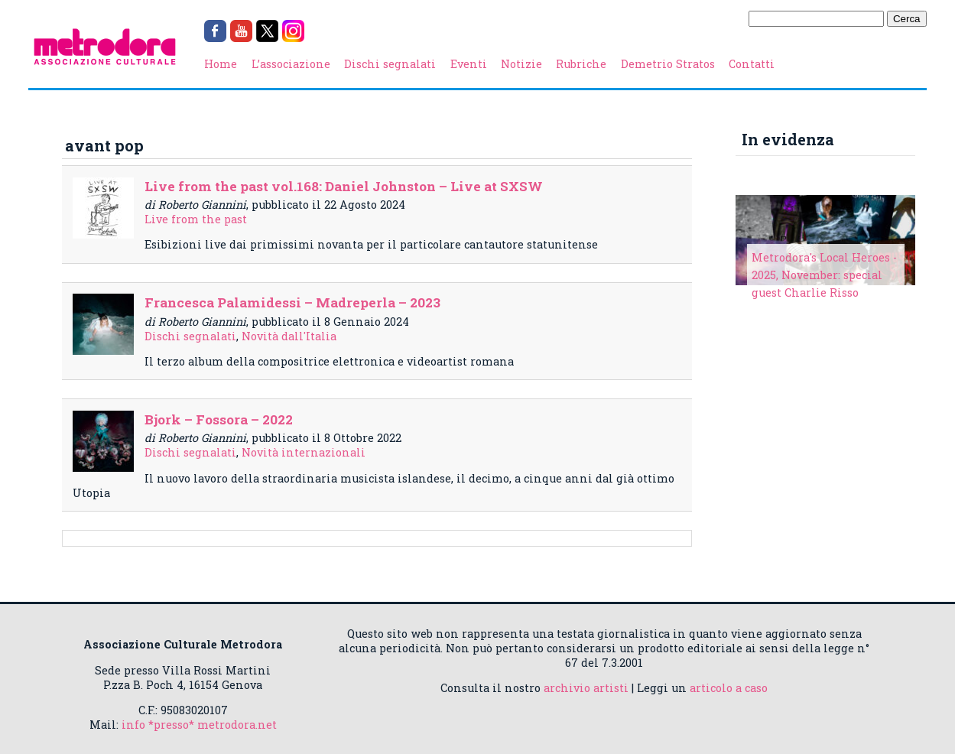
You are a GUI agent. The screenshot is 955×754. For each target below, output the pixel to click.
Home (220, 64)
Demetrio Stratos (668, 64)
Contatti (752, 64)
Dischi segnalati (390, 64)
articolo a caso (729, 688)
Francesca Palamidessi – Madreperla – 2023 (292, 302)
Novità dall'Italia (289, 336)
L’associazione (291, 64)
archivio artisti (586, 688)
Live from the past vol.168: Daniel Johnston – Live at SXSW (344, 186)
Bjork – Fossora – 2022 (219, 419)
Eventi (468, 64)
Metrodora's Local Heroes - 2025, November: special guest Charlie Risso (824, 275)
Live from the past (196, 219)
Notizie (521, 64)
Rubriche (581, 64)
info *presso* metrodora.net (199, 724)
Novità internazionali (303, 452)
